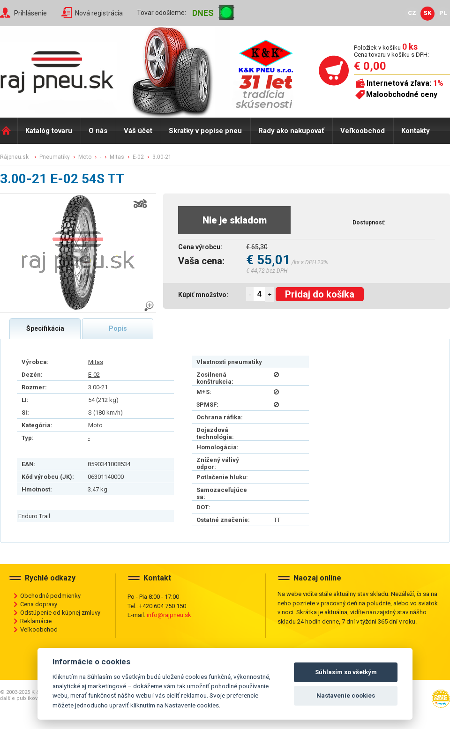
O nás (98, 130)
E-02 (94, 374)
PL (443, 12)
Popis (118, 328)
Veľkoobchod (362, 130)
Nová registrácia (99, 13)
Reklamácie (36, 621)
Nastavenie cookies (345, 695)
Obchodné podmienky (50, 595)
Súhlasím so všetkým (346, 672)
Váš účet (138, 130)
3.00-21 (98, 387)
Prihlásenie (30, 13)
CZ (412, 12)
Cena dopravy (38, 604)
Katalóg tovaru (48, 130)
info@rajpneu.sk (169, 614)
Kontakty (415, 130)
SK (427, 12)
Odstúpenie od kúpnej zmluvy (60, 612)
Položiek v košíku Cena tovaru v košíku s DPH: (391, 51)
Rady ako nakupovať (291, 130)
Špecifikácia (45, 328)
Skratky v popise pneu (205, 130)
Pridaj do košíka (319, 294)
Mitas (95, 361)
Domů (8, 131)
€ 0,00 (370, 66)
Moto (95, 425)
